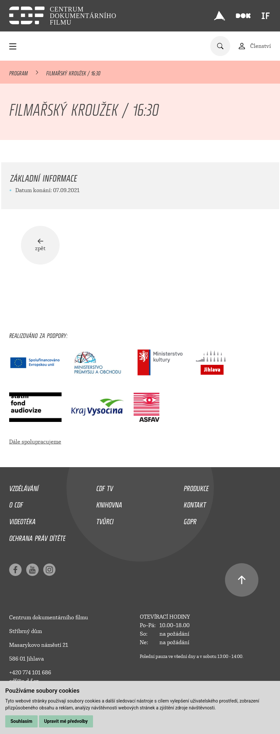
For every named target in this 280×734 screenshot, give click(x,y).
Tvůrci (105, 520)
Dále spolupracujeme (35, 442)
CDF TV (104, 487)
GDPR (190, 520)
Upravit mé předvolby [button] (66, 721)
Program (18, 72)
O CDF (16, 503)
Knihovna (109, 503)
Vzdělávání (24, 487)
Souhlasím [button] (21, 721)
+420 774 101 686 (30, 672)
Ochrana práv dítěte (37, 537)
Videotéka (22, 520)
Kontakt (195, 503)
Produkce (196, 487)
